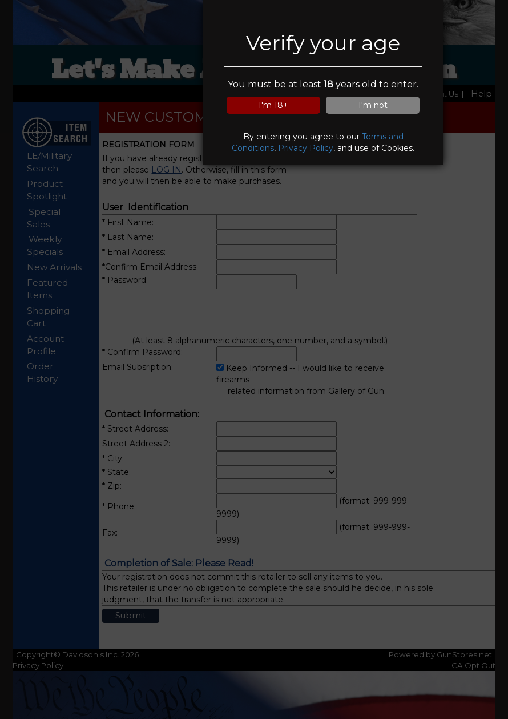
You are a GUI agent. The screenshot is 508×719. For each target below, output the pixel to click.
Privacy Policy (305, 148)
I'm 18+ (273, 105)
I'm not (373, 105)
